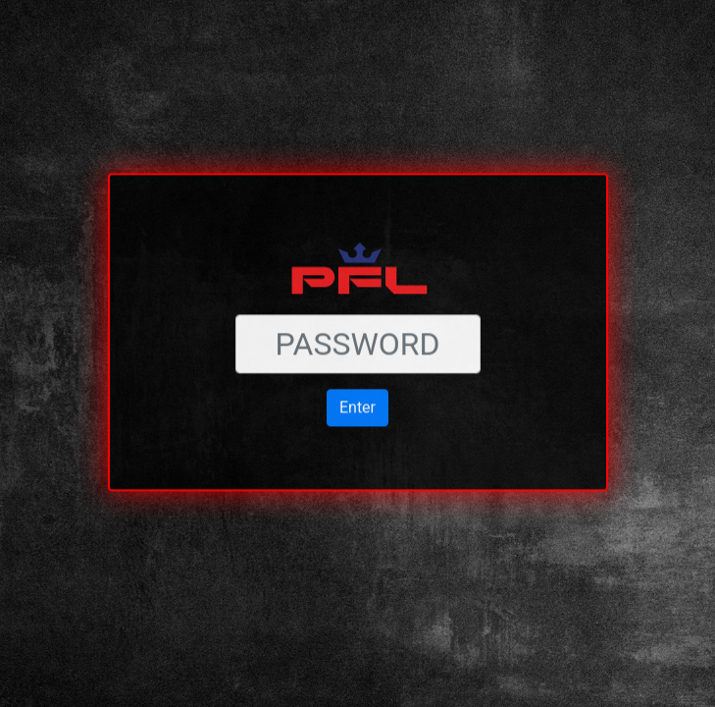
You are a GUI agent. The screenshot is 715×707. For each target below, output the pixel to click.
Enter (357, 384)
